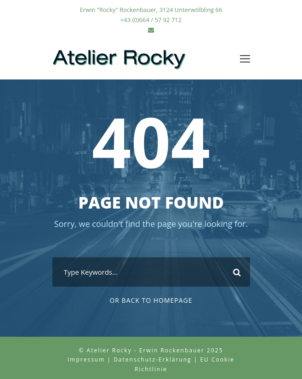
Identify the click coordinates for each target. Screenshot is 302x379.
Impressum (86, 359)
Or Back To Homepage (150, 300)
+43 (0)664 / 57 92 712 (151, 20)
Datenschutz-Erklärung (152, 359)
